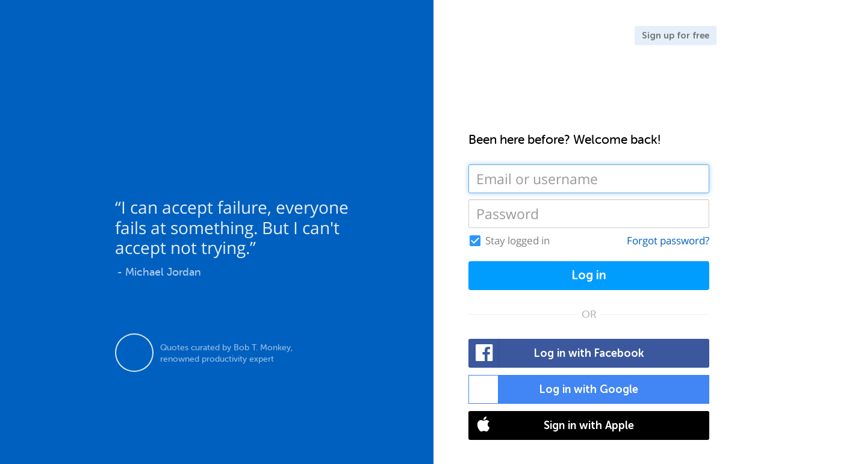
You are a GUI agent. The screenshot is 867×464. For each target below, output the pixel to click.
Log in (588, 275)
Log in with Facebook (556, 353)
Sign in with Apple (551, 425)
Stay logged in (517, 240)
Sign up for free (675, 35)
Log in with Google (553, 389)
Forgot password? (668, 240)
